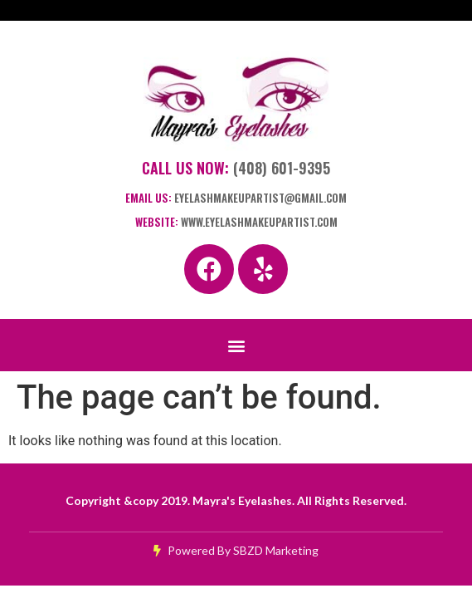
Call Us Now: (236, 168)
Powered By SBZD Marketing (236, 550)
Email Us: (236, 197)
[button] (236, 345)
